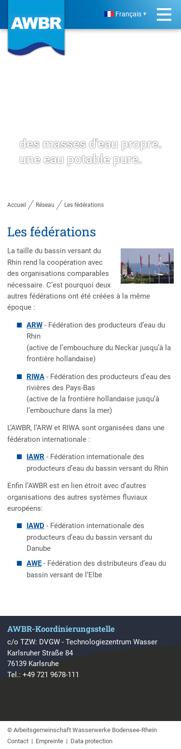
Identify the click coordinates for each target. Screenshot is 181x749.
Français (122, 14)
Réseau (45, 205)
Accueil (16, 205)
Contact (17, 741)
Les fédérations (84, 205)
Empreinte (49, 741)
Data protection (91, 741)
